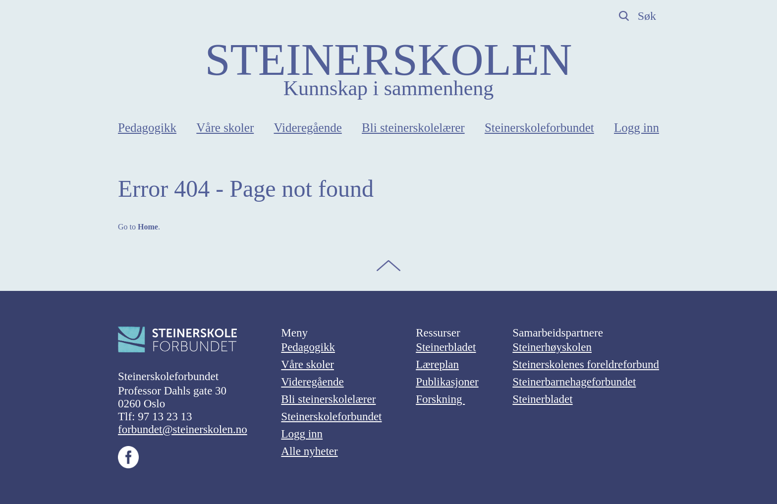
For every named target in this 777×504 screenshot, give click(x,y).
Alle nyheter (309, 451)
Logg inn (636, 127)
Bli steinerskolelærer (413, 127)
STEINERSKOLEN (388, 59)
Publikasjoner (447, 382)
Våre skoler (225, 127)
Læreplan (437, 364)
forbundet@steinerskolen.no (182, 429)
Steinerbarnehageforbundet (574, 382)
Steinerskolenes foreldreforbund (585, 364)
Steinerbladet (446, 347)
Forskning (440, 399)
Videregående (308, 127)
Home (148, 227)
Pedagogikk (147, 127)
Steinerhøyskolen (552, 347)
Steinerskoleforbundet (539, 127)
